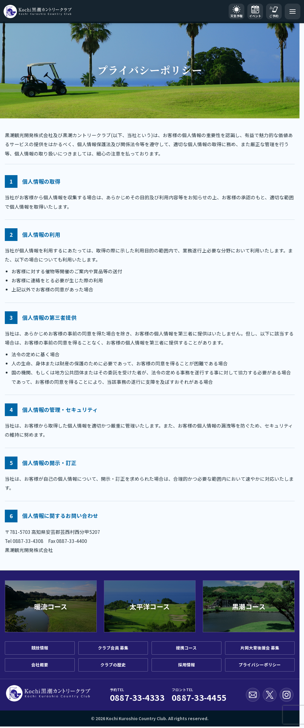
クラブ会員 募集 (113, 648)
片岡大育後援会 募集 (259, 648)
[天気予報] (236, 11)
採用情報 (186, 665)
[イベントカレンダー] (255, 11)
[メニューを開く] (292, 11)
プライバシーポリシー (260, 665)
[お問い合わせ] (253, 695)
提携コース (186, 648)
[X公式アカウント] (270, 695)
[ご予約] (274, 11)
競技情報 (39, 648)
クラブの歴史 (113, 665)
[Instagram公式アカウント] (286, 695)
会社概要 (39, 665)
